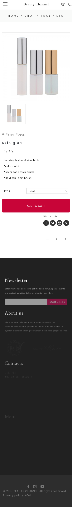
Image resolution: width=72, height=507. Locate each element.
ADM (28, 495)
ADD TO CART (36, 206)
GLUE (21, 135)
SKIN (11, 135)
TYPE (6, 191)
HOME (13, 16)
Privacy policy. (13, 495)
